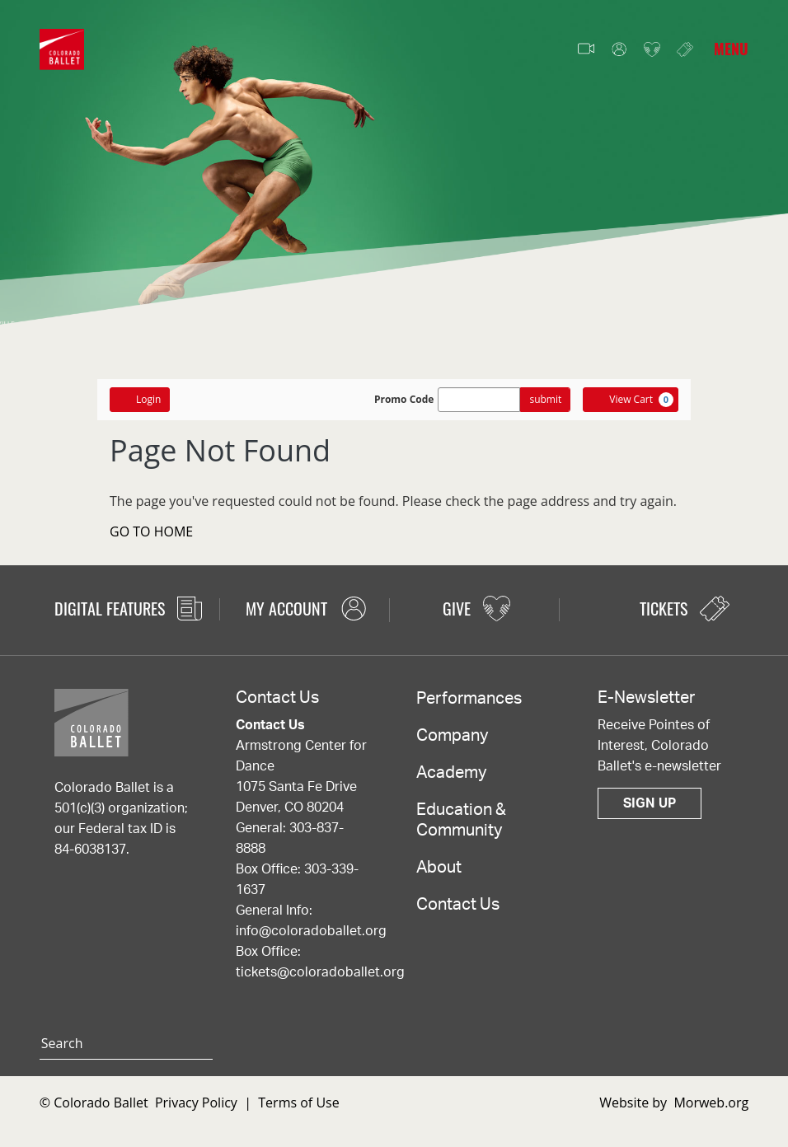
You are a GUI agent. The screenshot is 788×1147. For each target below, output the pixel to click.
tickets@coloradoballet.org (320, 972)
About (439, 867)
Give (652, 50)
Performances (469, 699)
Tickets (685, 49)
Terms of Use (298, 1102)
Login (140, 399)
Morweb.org (710, 1102)
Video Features (586, 49)
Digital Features (128, 608)
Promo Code (404, 400)
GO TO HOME (151, 531)
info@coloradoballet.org (311, 931)
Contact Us (458, 905)
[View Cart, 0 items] (630, 399)
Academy (451, 773)
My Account (619, 50)
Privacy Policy (196, 1102)
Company (452, 736)
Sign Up (649, 803)
